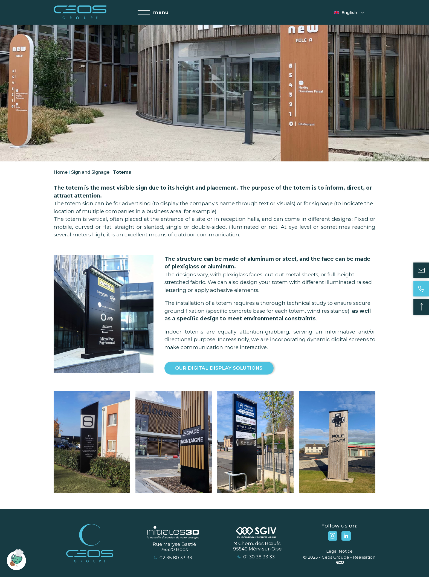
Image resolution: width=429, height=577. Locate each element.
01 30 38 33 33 (256, 556)
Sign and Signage (90, 172)
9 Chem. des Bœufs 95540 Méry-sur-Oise (257, 546)
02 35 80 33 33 (173, 557)
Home (61, 172)
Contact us (421, 270)
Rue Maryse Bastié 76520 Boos (174, 547)
